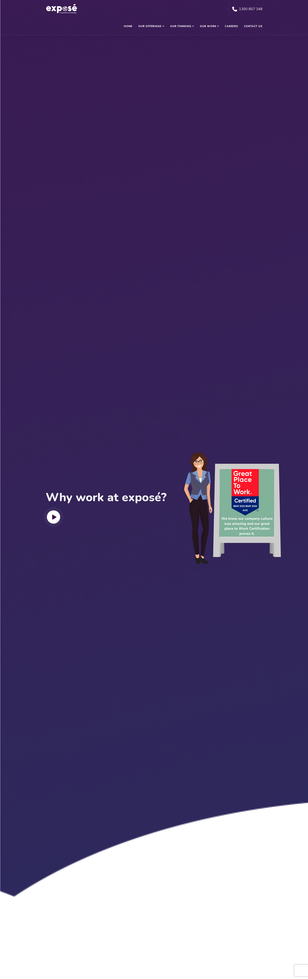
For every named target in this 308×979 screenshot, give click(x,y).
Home (128, 26)
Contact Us (253, 26)
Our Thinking (180, 26)
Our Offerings (150, 26)
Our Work (208, 26)
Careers (231, 26)
